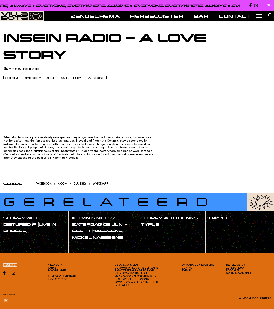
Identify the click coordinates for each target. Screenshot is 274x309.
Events (187, 270)
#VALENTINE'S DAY (71, 78)
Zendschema (95, 16)
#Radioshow (32, 78)
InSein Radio (31, 69)
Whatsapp (101, 183)
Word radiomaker (238, 273)
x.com (62, 183)
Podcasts (233, 270)
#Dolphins (12, 78)
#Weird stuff (96, 78)
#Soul (50, 78)
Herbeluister (157, 16)
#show (12, 239)
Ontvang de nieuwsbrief (199, 265)
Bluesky (80, 183)
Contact (235, 16)
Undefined (265, 297)
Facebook (43, 183)
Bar (201, 16)
